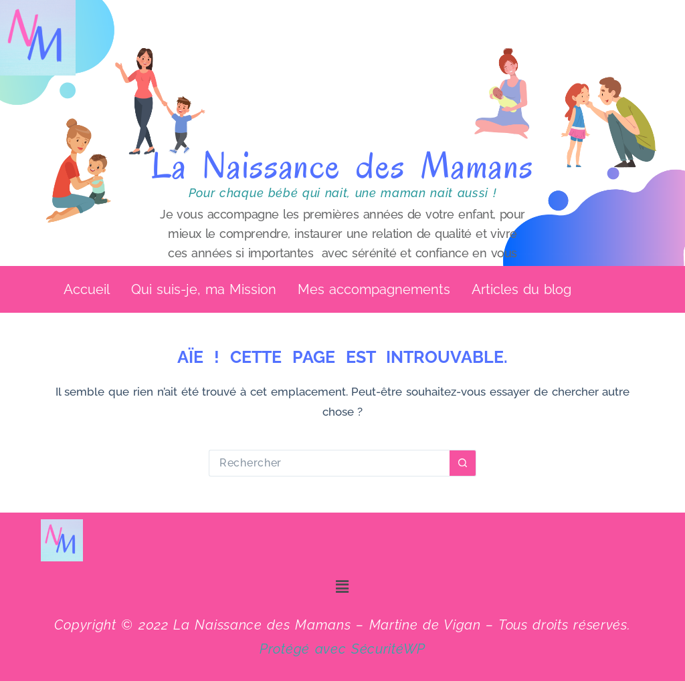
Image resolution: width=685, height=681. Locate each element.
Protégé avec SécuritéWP (342, 649)
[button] (524, 290)
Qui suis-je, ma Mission (203, 291)
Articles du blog (521, 291)
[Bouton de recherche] (463, 465)
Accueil (87, 291)
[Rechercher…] (329, 465)
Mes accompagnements (374, 291)
